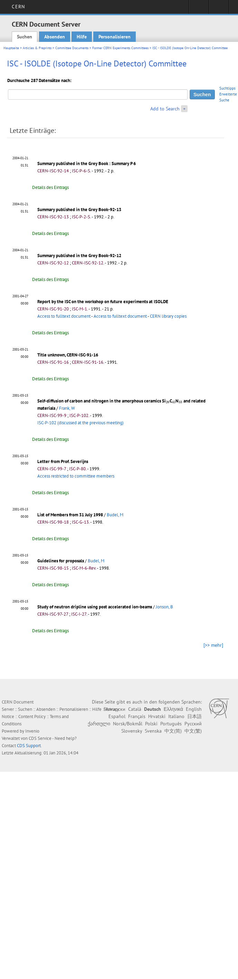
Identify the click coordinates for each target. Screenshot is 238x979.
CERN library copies (168, 316)
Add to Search (165, 109)
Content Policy (32, 716)
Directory (219, 9)
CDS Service (40, 738)
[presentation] (168, 402)
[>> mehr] (213, 645)
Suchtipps (227, 88)
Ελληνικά (173, 709)
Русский (193, 723)
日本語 (194, 716)
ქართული (99, 723)
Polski (151, 723)
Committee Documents (71, 48)
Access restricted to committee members (75, 476)
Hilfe (82, 37)
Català (134, 709)
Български (114, 709)
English (194, 709)
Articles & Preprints (37, 48)
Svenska (153, 731)
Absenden (54, 37)
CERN (18, 6)
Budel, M (115, 515)
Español (116, 716)
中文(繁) (193, 731)
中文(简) (173, 731)
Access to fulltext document (64, 316)
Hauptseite (11, 48)
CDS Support (29, 746)
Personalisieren (114, 37)
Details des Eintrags (50, 187)
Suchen (24, 37)
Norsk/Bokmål (127, 723)
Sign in (199, 9)
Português (171, 723)
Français (136, 716)
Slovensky (131, 731)
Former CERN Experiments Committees (120, 48)
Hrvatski (156, 716)
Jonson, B (164, 607)
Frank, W (67, 408)
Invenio (32, 731)
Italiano (176, 716)
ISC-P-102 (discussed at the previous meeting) (80, 423)
